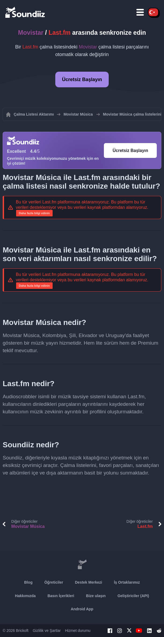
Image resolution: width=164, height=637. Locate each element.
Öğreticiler (53, 582)
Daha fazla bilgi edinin (34, 213)
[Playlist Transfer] (25, 12)
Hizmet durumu (77, 630)
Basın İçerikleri (61, 596)
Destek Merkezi (88, 582)
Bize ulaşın (96, 596)
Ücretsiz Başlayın (82, 79)
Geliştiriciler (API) (133, 596)
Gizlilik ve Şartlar (47, 630)
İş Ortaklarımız (127, 582)
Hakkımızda (25, 596)
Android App (82, 609)
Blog (28, 582)
